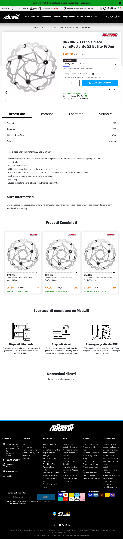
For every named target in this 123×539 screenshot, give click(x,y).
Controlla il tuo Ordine (51, 450)
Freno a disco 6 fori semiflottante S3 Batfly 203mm (59, 279)
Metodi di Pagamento (71, 447)
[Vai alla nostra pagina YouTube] (60, 525)
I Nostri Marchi (28, 456)
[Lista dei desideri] (111, 17)
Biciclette (35, 16)
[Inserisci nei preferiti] (110, 89)
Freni (50, 27)
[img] (93, 74)
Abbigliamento (69, 16)
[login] (119, 17)
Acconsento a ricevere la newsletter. (29, 502)
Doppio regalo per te (111, 447)
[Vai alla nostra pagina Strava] (63, 525)
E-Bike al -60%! (91, 16)
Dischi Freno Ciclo (61, 27)
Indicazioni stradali (10, 454)
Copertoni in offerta (110, 444)
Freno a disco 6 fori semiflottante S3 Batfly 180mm (21, 279)
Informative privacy (90, 444)
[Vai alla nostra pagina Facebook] (57, 525)
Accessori (56, 16)
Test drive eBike (49, 464)
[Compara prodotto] (115, 89)
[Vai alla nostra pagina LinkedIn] (69, 525)
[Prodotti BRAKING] (110, 35)
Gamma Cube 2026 (110, 458)
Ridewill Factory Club (30, 453)
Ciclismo (43, 27)
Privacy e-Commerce (91, 453)
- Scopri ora (85, 3)
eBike (27, 16)
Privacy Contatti (89, 461)
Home (35, 27)
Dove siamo (27, 447)
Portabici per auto (110, 487)
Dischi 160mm (74, 27)
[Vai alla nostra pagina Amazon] (66, 525)
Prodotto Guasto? (50, 475)
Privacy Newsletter (90, 464)
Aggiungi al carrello (101, 83)
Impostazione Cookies (91, 478)
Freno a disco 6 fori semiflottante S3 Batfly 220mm (98, 279)
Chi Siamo (26, 444)
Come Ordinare (68, 444)
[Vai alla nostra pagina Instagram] (54, 525)
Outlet (105, 467)
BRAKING (86, 27)
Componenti (46, 16)
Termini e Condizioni (70, 467)
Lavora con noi (28, 458)
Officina (80, 16)
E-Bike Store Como (29, 450)
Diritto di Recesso (70, 475)
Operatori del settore (51, 473)
